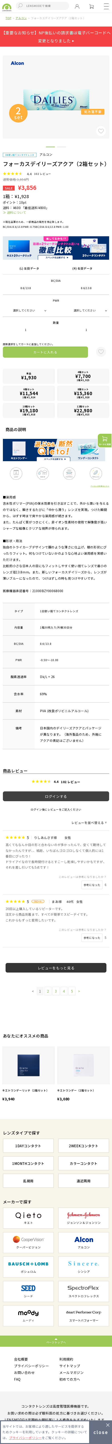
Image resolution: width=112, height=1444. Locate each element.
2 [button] (61, 148)
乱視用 (28, 1180)
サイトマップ (69, 1365)
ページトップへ (56, 1342)
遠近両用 (84, 1180)
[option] (28, 1074)
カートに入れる (45, 352)
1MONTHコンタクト (28, 1163)
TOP (8, 18)
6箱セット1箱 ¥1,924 (29, 393)
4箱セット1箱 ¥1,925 (83, 376)
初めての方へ (69, 1379)
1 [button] (50, 148)
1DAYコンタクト (28, 1145)
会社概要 (21, 1359)
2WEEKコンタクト (83, 1145)
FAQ (17, 1379)
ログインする (56, 796)
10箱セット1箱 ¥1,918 (29, 410)
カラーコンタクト (84, 1163)
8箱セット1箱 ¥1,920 (83, 393)
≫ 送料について (14, 212)
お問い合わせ (24, 1372)
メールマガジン (71, 1372)
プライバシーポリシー (31, 1365)
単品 (29, 376)
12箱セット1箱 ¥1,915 (83, 410)
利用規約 (66, 1359)
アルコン (21, 18)
